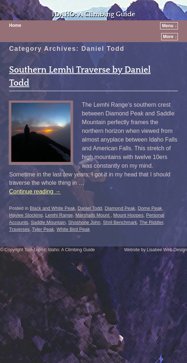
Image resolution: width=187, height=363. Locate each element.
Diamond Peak (120, 208)
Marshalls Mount (93, 215)
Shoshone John (84, 222)
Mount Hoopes (128, 215)
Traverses (19, 229)
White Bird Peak (72, 229)
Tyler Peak (43, 229)
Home (15, 25)
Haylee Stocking (26, 215)
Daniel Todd (90, 208)
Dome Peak (150, 208)
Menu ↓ (169, 25)
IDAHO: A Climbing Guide (93, 14)
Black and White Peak (52, 208)
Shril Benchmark (120, 222)
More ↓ (170, 36)
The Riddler (151, 222)
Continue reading (35, 191)
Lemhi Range (59, 215)
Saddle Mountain (48, 222)
